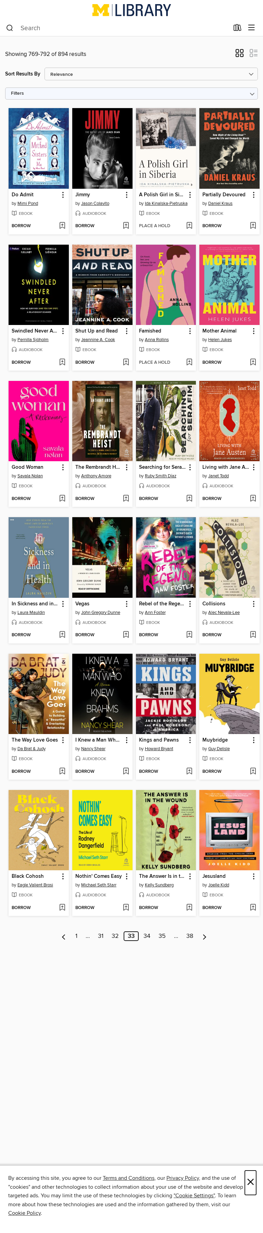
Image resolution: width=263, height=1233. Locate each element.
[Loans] (237, 29)
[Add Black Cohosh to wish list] (62, 908)
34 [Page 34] (146, 936)
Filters (17, 93)
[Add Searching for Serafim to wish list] (189, 499)
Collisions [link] (213, 604)
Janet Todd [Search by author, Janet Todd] (218, 476)
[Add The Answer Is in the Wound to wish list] (189, 908)
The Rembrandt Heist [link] (99, 467)
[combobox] (117, 28)
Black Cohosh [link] (28, 876)
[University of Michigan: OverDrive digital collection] (131, 9)
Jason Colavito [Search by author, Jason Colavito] (95, 203)
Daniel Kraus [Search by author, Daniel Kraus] (220, 203)
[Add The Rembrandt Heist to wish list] (126, 499)
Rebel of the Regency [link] (163, 604)
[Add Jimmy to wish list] (126, 226)
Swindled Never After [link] (35, 331)
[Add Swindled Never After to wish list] (62, 362)
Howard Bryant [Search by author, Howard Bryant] (159, 749)
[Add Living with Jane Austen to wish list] (253, 499)
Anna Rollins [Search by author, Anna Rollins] (157, 339)
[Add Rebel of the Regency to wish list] (189, 635)
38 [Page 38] (189, 936)
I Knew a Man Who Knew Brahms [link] (99, 740)
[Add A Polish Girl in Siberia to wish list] (189, 226)
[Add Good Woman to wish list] (62, 499)
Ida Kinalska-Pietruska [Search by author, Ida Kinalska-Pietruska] (166, 203)
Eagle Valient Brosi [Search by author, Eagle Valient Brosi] (35, 885)
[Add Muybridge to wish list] (253, 771)
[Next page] (204, 936)
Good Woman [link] (27, 467)
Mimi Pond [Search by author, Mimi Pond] (27, 203)
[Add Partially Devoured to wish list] (253, 226)
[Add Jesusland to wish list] (253, 908)
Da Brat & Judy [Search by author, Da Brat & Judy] (31, 749)
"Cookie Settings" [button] (194, 1195)
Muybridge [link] (215, 740)
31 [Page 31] (100, 936)
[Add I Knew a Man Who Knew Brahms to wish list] (126, 771)
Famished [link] (150, 331)
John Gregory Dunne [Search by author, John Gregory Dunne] (100, 612)
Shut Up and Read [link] (96, 331)
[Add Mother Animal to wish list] (253, 362)
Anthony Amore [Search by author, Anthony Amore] (96, 476)
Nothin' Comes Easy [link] (98, 876)
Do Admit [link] (23, 195)
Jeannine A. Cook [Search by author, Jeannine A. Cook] (98, 339)
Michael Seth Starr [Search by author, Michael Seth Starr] (98, 885)
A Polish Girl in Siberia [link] (163, 195)
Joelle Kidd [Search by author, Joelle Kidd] (218, 885)
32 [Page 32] (115, 936)
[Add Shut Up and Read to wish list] (126, 362)
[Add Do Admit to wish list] (62, 226)
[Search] (9, 28)
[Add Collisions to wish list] (253, 635)
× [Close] (250, 1182)
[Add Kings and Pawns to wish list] (189, 771)
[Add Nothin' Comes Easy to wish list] (126, 908)
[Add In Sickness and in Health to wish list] (62, 635)
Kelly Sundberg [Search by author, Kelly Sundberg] (159, 885)
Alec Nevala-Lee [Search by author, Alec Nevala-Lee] (224, 612)
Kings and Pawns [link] (159, 740)
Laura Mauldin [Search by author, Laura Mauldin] (31, 612)
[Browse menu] (251, 28)
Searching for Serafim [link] (163, 467)
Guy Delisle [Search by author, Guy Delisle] (219, 749)
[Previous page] (64, 936)
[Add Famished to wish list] (189, 362)
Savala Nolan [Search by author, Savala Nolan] (30, 476)
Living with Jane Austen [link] (226, 467)
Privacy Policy (182, 1178)
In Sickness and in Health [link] (35, 604)
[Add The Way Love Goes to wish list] (62, 771)
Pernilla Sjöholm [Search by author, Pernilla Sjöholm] (33, 339)
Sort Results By (22, 74)
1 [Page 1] (76, 936)
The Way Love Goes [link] (35, 740)
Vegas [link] (82, 604)
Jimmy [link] (82, 195)
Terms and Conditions (128, 1178)
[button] (239, 55)
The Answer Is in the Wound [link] (163, 876)
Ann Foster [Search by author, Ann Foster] (155, 612)
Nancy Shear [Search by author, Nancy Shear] (93, 749)
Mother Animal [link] (219, 331)
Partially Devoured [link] (224, 195)
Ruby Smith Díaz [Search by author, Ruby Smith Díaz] (160, 476)
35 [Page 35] (162, 936)
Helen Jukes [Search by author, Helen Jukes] (220, 339)
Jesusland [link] (214, 876)
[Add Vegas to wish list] (126, 635)
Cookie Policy (24, 1213)
